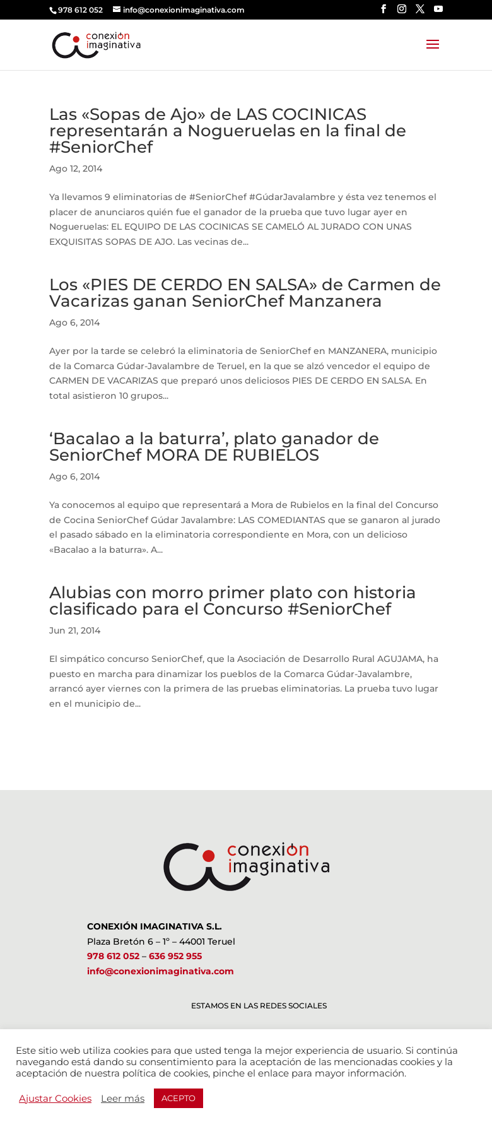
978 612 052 (113, 956)
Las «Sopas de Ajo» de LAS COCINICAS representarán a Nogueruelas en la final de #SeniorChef (227, 130)
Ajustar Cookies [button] (55, 1098)
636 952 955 (175, 956)
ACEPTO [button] (178, 1098)
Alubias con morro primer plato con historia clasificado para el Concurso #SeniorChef (232, 600)
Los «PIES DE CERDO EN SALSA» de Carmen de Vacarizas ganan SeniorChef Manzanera (245, 292)
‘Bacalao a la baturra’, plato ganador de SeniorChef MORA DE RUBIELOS (214, 446)
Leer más (122, 1098)
